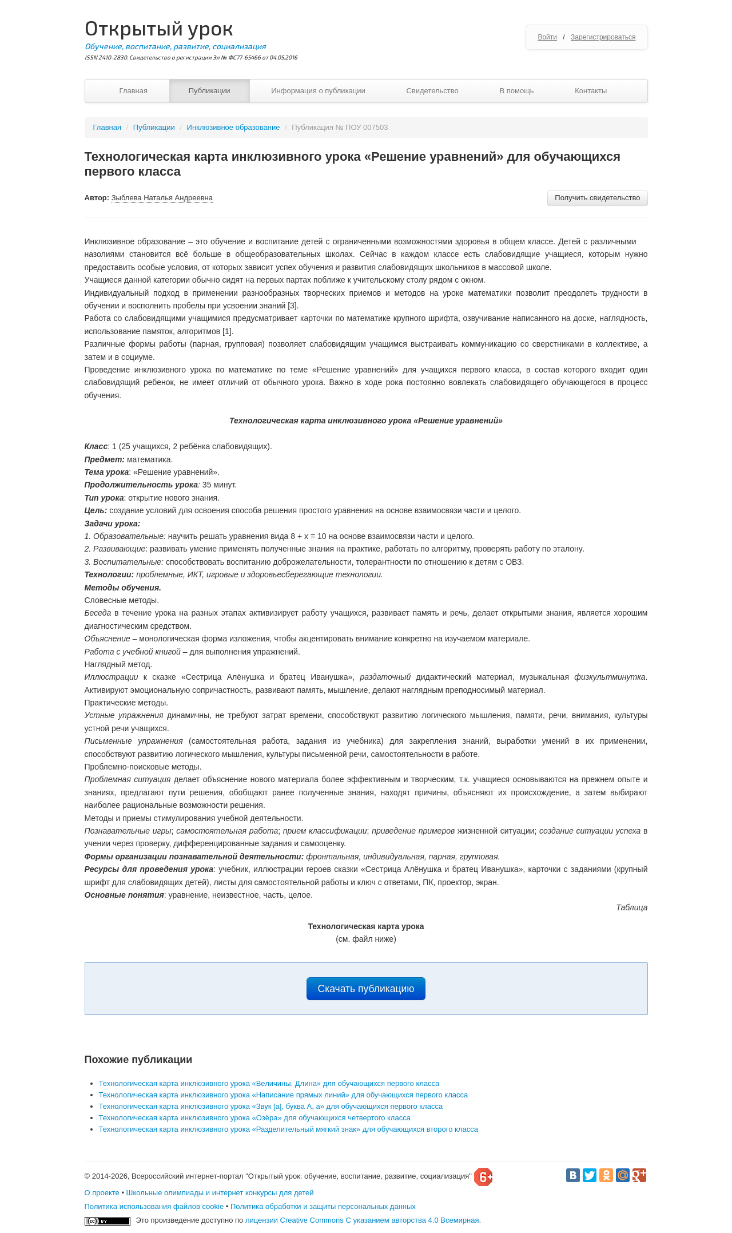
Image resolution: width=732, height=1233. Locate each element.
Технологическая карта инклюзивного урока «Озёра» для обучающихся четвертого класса (255, 1117)
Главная (134, 90)
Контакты (591, 90)
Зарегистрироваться (603, 37)
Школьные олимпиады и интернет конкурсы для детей (220, 1192)
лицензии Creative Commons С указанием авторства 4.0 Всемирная (362, 1220)
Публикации (209, 90)
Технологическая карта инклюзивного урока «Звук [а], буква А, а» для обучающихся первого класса (271, 1106)
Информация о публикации (318, 90)
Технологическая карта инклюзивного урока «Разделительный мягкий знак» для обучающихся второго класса (288, 1129)
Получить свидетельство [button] (597, 197)
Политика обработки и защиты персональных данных (323, 1206)
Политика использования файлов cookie (154, 1206)
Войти (547, 37)
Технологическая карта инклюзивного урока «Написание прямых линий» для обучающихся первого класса (283, 1095)
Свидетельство (432, 90)
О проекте (102, 1192)
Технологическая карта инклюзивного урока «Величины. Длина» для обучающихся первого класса (269, 1083)
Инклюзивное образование (233, 127)
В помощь (516, 90)
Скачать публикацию (366, 988)
